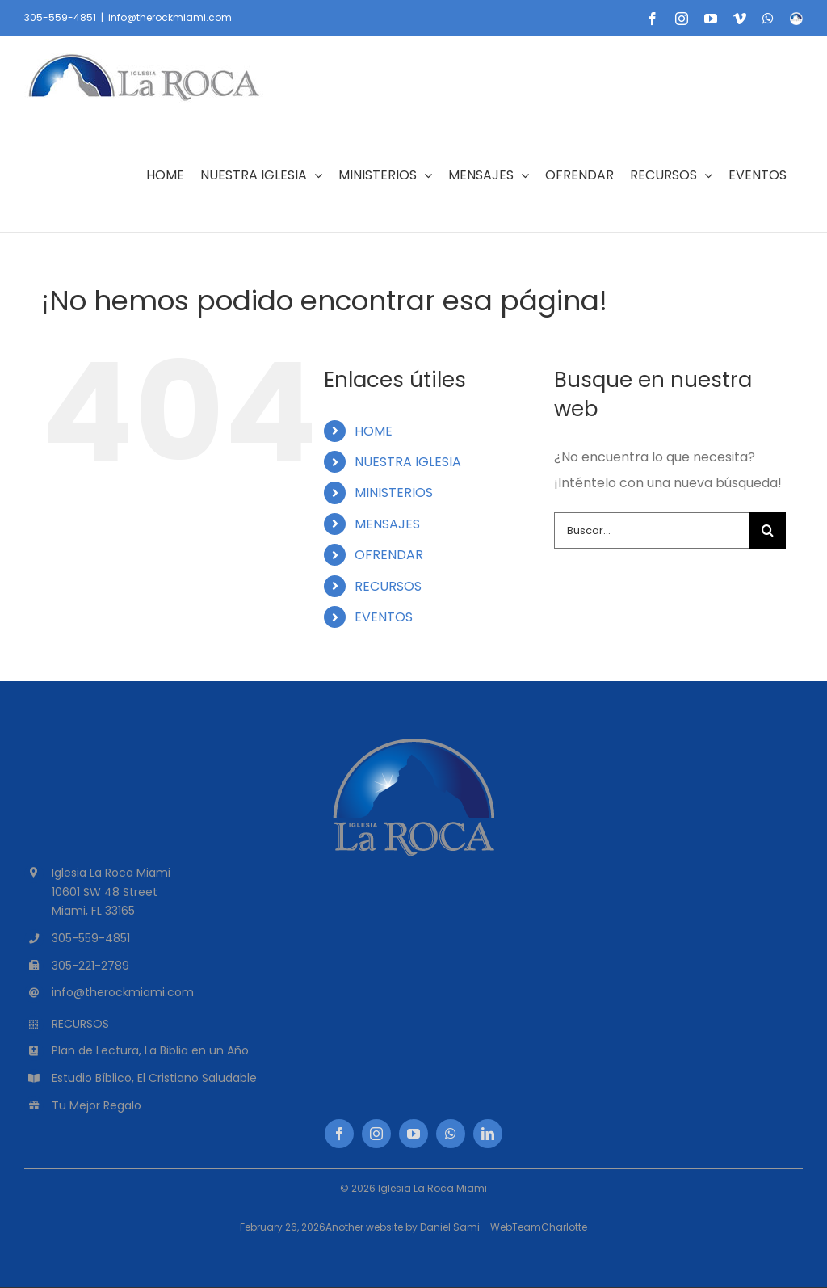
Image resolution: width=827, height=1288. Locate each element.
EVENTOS (384, 617)
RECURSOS (388, 586)
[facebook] (339, 1133)
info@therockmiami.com (170, 17)
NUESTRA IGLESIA (408, 461)
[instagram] (376, 1133)
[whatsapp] (450, 1133)
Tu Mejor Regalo (96, 1105)
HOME (374, 431)
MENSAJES (387, 524)
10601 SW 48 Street (104, 892)
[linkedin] (487, 1133)
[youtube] (413, 1133)
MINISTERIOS (394, 492)
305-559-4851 (60, 17)
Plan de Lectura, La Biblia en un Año (150, 1050)
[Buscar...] (651, 530)
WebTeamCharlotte (538, 1227)
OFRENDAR (389, 554)
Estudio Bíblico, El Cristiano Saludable (154, 1078)
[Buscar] (767, 530)
